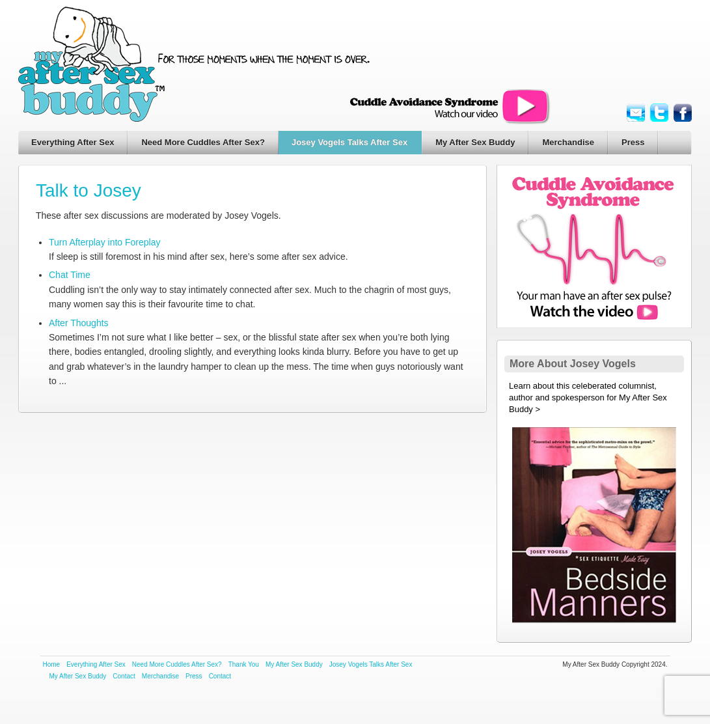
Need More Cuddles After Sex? (203, 142)
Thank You (243, 664)
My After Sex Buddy (475, 142)
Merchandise (568, 142)
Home (52, 664)
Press (632, 142)
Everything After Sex (72, 142)
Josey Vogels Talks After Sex (349, 142)
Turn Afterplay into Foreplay (104, 242)
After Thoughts (79, 323)
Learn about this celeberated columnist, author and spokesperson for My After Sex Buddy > (588, 397)
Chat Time (69, 275)
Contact (124, 676)
